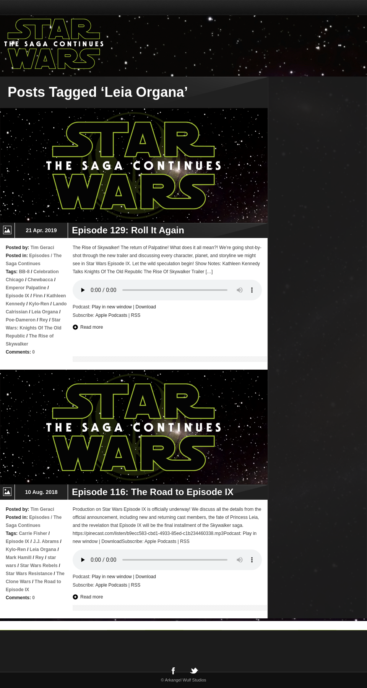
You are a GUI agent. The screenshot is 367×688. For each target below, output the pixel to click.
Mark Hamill (18, 557)
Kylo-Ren (39, 304)
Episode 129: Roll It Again (128, 230)
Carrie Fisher (33, 533)
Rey (43, 320)
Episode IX (17, 295)
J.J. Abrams (46, 541)
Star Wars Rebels (38, 565)
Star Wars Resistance (29, 573)
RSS (136, 315)
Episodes (39, 255)
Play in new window (112, 307)
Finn (37, 295)
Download (146, 307)
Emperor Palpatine (26, 287)
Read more (91, 327)
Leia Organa (44, 312)
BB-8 (24, 271)
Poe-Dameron (21, 320)
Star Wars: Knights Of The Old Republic (34, 328)
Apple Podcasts (111, 315)
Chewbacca (40, 279)
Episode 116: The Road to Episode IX (153, 492)
